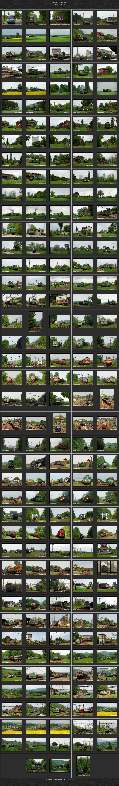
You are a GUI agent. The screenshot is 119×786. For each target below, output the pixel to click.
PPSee (59, 779)
